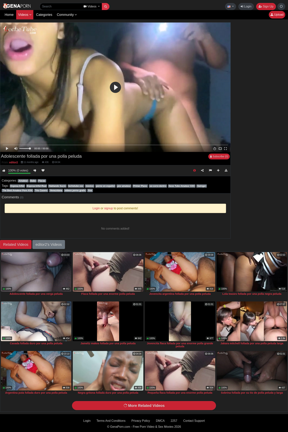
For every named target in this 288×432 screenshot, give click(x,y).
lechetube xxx (75, 186)
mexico (89, 186)
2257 (174, 420)
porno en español (105, 186)
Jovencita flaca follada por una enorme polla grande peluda (180, 345)
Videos (24, 15)
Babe (33, 181)
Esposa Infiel (17, 186)
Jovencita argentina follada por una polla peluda (180, 293)
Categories (44, 15)
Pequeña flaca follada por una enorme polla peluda (180, 392)
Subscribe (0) (219, 156)
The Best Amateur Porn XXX (17, 190)
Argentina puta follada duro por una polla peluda (36, 392)
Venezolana (56, 190)
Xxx (90, 190)
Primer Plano (140, 186)
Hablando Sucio (57, 186)
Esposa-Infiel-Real (36, 186)
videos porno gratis (75, 190)
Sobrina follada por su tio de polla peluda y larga (252, 392)
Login (246, 6)
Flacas (41, 181)
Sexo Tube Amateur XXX (182, 186)
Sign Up (266, 6)
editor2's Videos (49, 244)
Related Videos (15, 244)
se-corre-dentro (158, 186)
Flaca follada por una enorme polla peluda (108, 293)
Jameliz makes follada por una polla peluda (108, 343)
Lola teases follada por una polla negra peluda (251, 293)
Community (67, 15)
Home (9, 15)
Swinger (201, 186)
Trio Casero (41, 190)
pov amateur (124, 186)
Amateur (23, 181)
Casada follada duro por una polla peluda (36, 343)
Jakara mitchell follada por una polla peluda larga (251, 343)
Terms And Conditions (110, 420)
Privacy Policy (140, 420)
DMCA (160, 420)
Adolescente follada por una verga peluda (36, 293)
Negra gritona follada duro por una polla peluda (108, 392)
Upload (277, 14)
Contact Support (194, 420)
